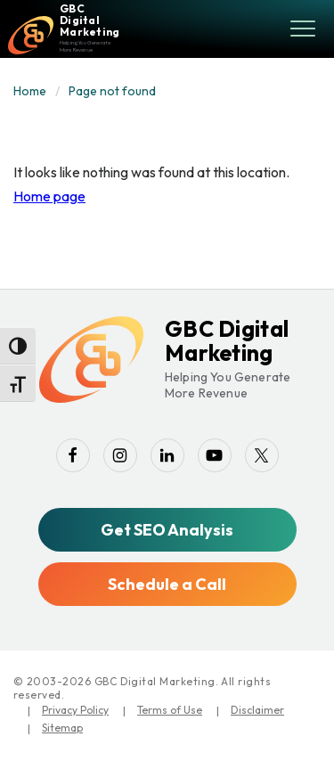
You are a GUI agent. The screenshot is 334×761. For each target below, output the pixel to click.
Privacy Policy (75, 709)
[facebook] (73, 455)
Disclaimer (257, 709)
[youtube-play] (215, 455)
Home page (49, 196)
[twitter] (262, 455)
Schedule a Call (167, 584)
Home (29, 91)
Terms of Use (169, 709)
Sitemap (62, 727)
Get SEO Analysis (167, 530)
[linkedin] (167, 455)
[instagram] (120, 455)
